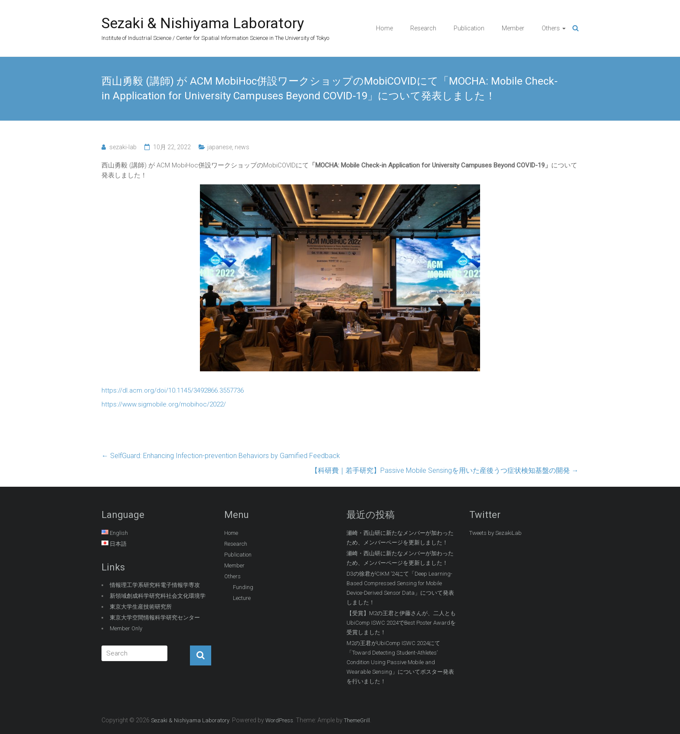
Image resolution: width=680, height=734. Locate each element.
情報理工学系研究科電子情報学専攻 (155, 585)
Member (513, 28)
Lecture (242, 598)
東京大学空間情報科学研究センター (155, 617)
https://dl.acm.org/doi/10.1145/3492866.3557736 (172, 390)
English (119, 533)
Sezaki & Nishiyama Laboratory (202, 23)
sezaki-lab (123, 147)
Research (423, 28)
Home (384, 28)
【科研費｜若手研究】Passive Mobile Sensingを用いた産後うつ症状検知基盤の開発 (445, 470)
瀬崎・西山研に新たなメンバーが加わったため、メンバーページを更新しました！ (400, 538)
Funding (243, 587)
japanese (219, 147)
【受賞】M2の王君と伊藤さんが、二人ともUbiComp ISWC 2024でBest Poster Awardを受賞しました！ (401, 623)
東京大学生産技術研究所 (141, 606)
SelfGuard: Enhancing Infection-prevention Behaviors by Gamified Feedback (220, 456)
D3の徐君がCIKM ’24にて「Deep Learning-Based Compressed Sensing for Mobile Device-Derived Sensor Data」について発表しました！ (400, 588)
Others (551, 28)
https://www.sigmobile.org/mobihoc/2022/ (163, 404)
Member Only (126, 628)
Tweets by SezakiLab (495, 533)
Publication (469, 28)
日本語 (118, 544)
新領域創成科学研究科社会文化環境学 (158, 596)
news (242, 147)
